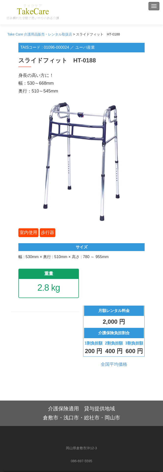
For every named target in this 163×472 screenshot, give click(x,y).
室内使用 (28, 232)
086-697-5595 (81, 461)
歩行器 (47, 232)
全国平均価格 (114, 364)
